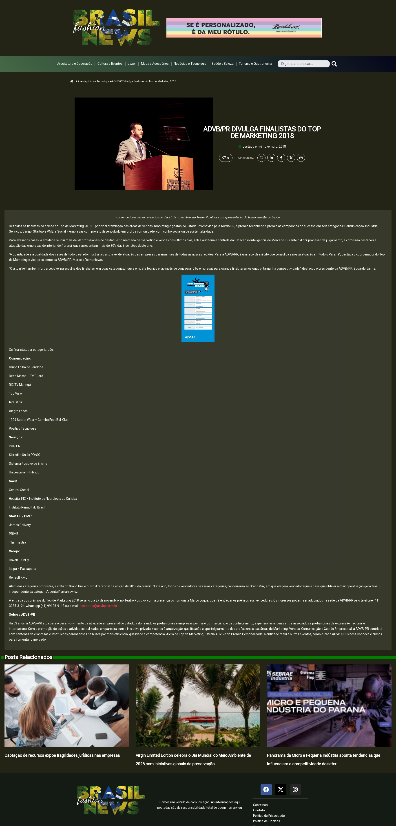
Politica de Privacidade (269, 815)
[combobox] (304, 63)
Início (75, 81)
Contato (259, 810)
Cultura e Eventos (110, 63)
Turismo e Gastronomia (255, 63)
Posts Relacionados (28, 657)
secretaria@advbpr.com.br (98, 606)
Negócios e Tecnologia (190, 63)
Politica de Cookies (266, 821)
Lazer (132, 63)
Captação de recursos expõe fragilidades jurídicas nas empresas (62, 755)
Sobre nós (260, 805)
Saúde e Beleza (223, 63)
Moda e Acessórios (155, 63)
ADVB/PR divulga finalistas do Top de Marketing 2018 (262, 132)
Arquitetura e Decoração (74, 63)
